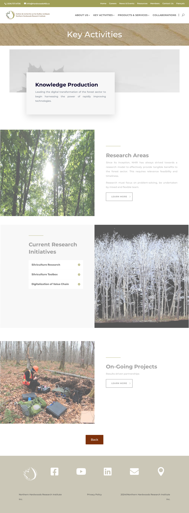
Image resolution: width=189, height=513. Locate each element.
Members (155, 4)
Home (103, 4)
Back (94, 439)
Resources (142, 4)
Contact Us (167, 4)
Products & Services (133, 15)
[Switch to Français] (180, 4)
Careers (113, 4)
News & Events (126, 4)
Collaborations (164, 15)
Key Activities (103, 15)
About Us (81, 15)
